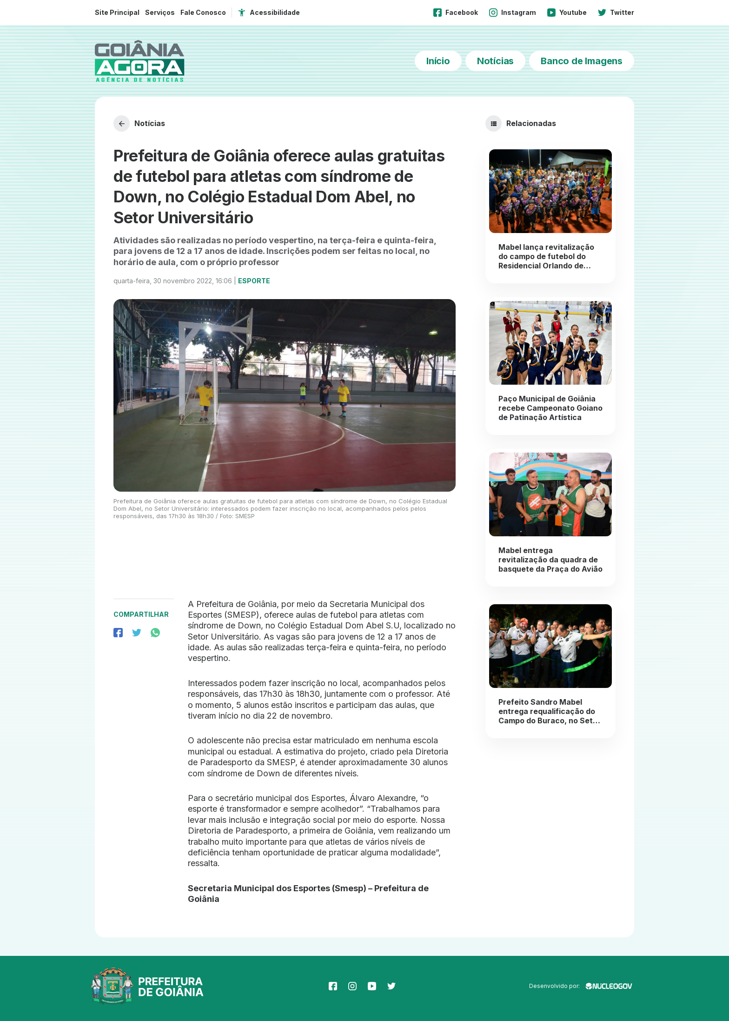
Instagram (512, 12)
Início (438, 61)
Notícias (495, 61)
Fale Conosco (203, 12)
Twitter (616, 12)
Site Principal (117, 12)
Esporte (254, 281)
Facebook (455, 12)
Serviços (160, 12)
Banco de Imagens (582, 61)
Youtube (567, 12)
